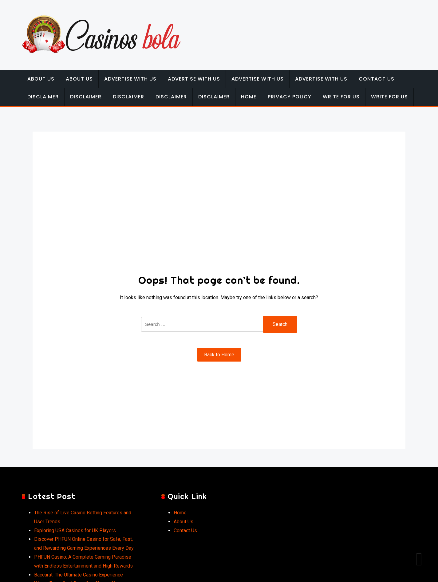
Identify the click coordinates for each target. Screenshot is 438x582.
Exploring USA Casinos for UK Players (75, 530)
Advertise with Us (130, 78)
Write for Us (341, 96)
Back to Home (219, 355)
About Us (40, 78)
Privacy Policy (289, 96)
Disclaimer (43, 96)
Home (248, 96)
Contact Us (376, 78)
